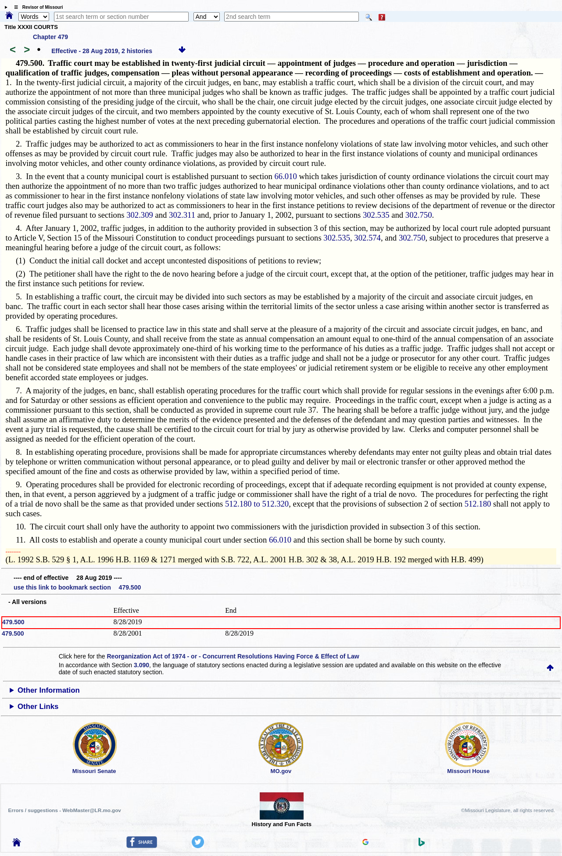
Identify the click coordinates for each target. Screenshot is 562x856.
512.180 (478, 503)
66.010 (286, 176)
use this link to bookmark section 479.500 (77, 587)
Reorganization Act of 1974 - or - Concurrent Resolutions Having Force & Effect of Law (233, 656)
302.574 (367, 237)
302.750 (418, 214)
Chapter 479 (50, 36)
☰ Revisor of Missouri (36, 7)
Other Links (38, 706)
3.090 (141, 665)
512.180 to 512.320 (257, 503)
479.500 (13, 622)
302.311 (182, 214)
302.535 (376, 214)
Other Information (49, 690)
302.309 (139, 214)
